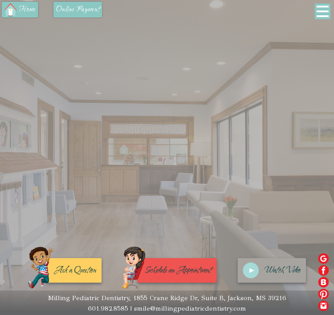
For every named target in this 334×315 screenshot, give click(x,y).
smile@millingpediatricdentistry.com (190, 308)
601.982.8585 (108, 308)
